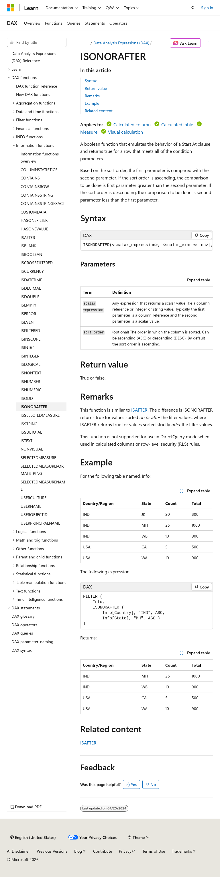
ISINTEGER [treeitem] (30, 356)
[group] (146, 245)
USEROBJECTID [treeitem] (34, 514)
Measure (88, 132)
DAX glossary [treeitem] (23, 616)
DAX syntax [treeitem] (21, 650)
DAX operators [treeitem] (24, 624)
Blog (78, 851)
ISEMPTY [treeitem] (28, 305)
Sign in (207, 7)
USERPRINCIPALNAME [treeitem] (40, 523)
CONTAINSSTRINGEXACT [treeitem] (43, 203)
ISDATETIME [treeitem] (31, 280)
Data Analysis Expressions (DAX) (121, 43)
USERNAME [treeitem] (31, 506)
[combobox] (36, 42)
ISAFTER (139, 410)
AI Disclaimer (18, 851)
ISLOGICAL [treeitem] (30, 364)
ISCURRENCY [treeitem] (32, 271)
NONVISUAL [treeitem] (32, 449)
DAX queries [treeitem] (22, 633)
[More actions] (208, 43)
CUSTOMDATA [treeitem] (33, 212)
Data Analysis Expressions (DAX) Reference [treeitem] (33, 57)
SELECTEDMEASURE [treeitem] (38, 457)
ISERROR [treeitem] (28, 313)
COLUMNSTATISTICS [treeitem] (39, 169)
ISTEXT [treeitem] (26, 440)
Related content (99, 110)
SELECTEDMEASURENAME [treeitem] (43, 485)
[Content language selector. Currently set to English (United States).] (33, 837)
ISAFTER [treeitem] (28, 237)
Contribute (102, 851)
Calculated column (132, 124)
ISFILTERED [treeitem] (30, 330)
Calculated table (177, 124)
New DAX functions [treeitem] (33, 94)
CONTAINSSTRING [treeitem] (37, 195)
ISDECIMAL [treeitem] (31, 288)
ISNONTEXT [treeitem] (31, 373)
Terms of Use (153, 851)
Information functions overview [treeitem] (40, 157)
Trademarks (182, 851)
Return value (96, 88)
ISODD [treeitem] (27, 398)
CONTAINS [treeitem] (30, 178)
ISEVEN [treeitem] (27, 322)
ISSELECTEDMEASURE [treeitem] (40, 415)
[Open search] (193, 8)
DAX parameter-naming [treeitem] (32, 641)
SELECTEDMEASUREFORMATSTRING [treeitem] (42, 469)
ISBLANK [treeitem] (28, 245)
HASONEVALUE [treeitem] (34, 229)
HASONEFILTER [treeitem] (34, 220)
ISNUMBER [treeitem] (30, 381)
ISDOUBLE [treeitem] (30, 296)
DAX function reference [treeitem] (36, 86)
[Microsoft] (10, 7)
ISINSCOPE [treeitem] (30, 339)
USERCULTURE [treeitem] (33, 497)
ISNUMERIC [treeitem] (31, 389)
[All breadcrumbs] (85, 43)
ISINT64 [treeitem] (28, 347)
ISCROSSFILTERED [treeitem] (37, 262)
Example (92, 103)
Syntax (91, 80)
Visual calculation (125, 132)
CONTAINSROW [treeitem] (35, 186)
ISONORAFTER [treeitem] (34, 406)
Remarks (92, 95)
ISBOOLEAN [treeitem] (31, 254)
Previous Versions (52, 851)
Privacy (125, 851)
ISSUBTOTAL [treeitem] (31, 432)
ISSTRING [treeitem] (29, 423)
